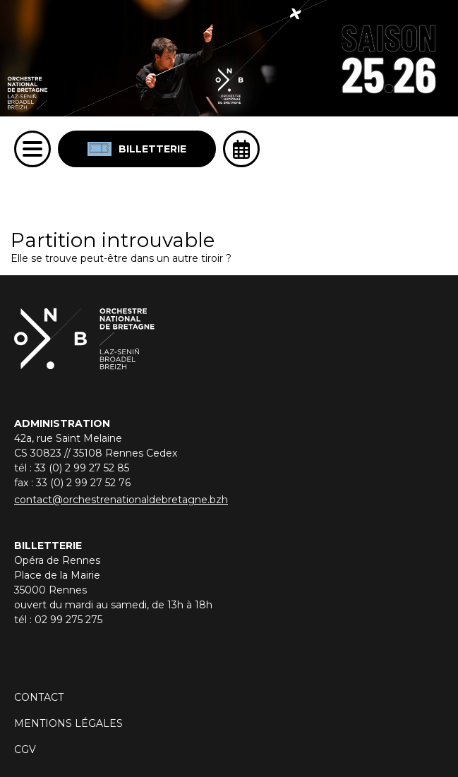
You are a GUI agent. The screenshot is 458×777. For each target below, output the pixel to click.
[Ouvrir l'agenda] (241, 149)
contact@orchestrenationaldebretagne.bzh (121, 499)
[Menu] (32, 149)
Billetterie (137, 149)
